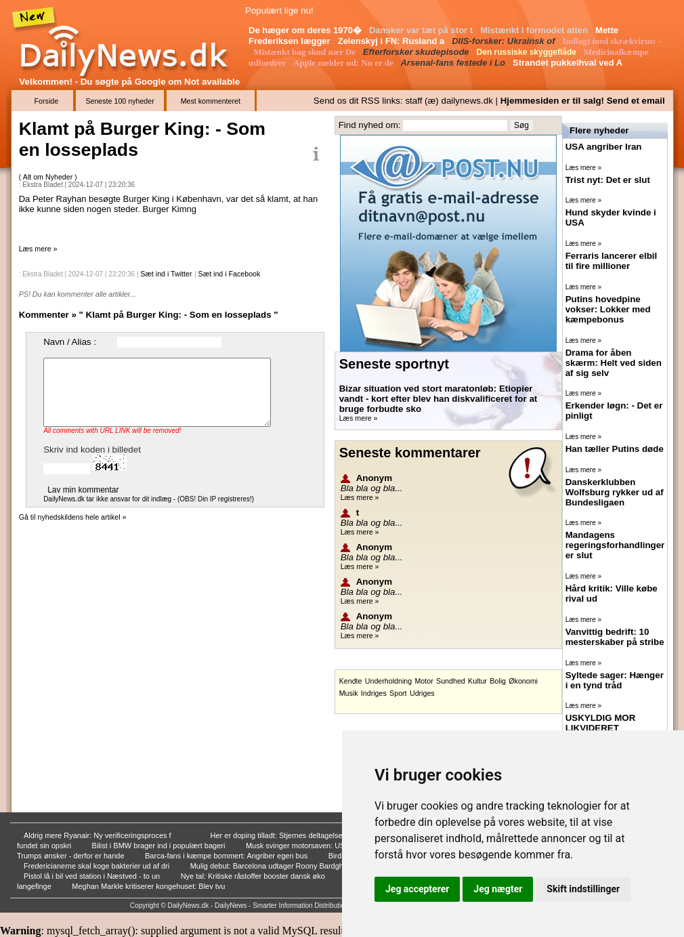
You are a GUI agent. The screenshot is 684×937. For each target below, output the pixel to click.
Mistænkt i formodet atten (535, 30)
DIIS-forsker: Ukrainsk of (504, 41)
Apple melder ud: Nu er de (344, 63)
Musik (348, 693)
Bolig (498, 681)
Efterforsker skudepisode (417, 52)
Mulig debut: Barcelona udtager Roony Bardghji (269, 866)
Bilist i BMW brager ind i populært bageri (160, 845)
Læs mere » (38, 249)
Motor (423, 681)
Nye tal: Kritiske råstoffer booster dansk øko (254, 876)
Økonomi (523, 681)
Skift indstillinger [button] (583, 888)
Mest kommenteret (210, 101)
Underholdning (388, 681)
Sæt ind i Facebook (229, 274)
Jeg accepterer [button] (417, 888)
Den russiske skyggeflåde (528, 52)
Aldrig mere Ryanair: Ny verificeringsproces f (98, 835)
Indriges (374, 693)
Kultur (477, 681)
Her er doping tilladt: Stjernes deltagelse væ (284, 835)
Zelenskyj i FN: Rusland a (392, 41)
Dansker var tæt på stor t (422, 30)
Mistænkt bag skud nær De (305, 52)
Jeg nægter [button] (497, 888)
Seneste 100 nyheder (119, 101)
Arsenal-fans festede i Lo (453, 63)
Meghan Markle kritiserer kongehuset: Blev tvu (149, 886)
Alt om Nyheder (48, 177)
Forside (47, 101)
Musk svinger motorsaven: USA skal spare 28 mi (327, 845)
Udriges (422, 693)
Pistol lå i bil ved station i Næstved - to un (93, 876)
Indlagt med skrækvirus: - (612, 41)
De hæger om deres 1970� (306, 30)
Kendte (350, 681)
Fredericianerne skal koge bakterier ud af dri (97, 866)
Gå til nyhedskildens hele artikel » (73, 517)
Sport (397, 693)
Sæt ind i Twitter (166, 274)
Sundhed (450, 681)
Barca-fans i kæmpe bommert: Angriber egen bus (227, 856)
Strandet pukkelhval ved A (568, 63)
